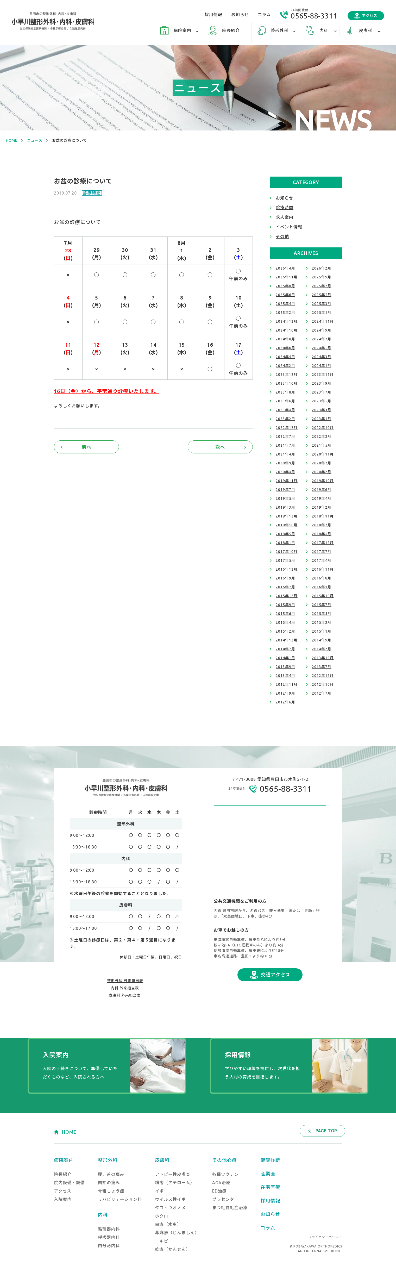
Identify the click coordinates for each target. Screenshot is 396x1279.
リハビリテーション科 (120, 1199)
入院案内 (63, 1199)
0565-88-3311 (314, 16)
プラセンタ (223, 1199)
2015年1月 (321, 631)
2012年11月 (287, 684)
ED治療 (219, 1191)
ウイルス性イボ (170, 1199)
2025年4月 (285, 304)
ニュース (34, 140)
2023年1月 (321, 419)
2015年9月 (285, 605)
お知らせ (240, 14)
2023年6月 (285, 401)
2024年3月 (321, 357)
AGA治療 (221, 1182)
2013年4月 (285, 675)
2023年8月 (285, 392)
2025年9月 (321, 277)
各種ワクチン (225, 1174)
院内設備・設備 (69, 1182)
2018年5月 (285, 534)
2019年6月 (321, 490)
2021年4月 (285, 454)
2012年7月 (321, 693)
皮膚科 (162, 1160)
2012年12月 (323, 675)
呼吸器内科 (109, 1237)
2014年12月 (287, 640)
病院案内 (64, 1160)
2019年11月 (287, 481)
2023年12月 (287, 374)
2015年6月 (285, 614)
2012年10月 (323, 684)
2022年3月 (321, 436)
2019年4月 (321, 498)
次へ (220, 447)
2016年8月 (321, 578)
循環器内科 (109, 1229)
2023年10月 (287, 383)
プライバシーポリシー (325, 1237)
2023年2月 (285, 419)
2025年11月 (287, 277)
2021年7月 (285, 445)
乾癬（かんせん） (172, 1249)
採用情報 (213, 14)
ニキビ (161, 1241)
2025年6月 (285, 295)
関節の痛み (109, 1182)
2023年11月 (323, 374)
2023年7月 (321, 392)
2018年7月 (321, 525)
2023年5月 (321, 401)
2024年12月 (287, 321)
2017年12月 (323, 543)
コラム (264, 14)
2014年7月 (285, 649)
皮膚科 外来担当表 (125, 995)
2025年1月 (321, 312)
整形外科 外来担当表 (125, 981)
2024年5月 (321, 348)
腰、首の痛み (111, 1174)
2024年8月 (285, 339)
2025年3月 (321, 304)
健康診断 (270, 1160)
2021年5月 (321, 445)
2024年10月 (287, 330)
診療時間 (92, 193)
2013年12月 (323, 658)
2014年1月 (285, 658)
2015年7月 (321, 605)
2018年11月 (323, 516)
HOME (11, 140)
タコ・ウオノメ (170, 1207)
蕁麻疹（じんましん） (177, 1232)
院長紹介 (231, 30)
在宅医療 (270, 1187)
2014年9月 (321, 640)
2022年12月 (287, 428)
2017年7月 (321, 552)
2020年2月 (321, 472)
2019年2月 (321, 507)
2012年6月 (285, 702)
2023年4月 (285, 410)
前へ (86, 447)
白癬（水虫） (168, 1224)
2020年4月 (285, 472)
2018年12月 (287, 516)
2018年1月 (285, 543)
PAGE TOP (326, 1130)
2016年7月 (285, 587)
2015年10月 (323, 596)
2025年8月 (285, 286)
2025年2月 (285, 312)
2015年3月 (321, 622)
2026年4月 (285, 268)
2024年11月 (323, 321)
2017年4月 (321, 560)
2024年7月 (321, 339)
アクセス (369, 16)
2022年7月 (285, 436)
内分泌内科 (109, 1245)
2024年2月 (285, 366)
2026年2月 (321, 268)
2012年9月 (285, 693)
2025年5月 (321, 295)
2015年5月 (321, 614)
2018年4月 (321, 534)
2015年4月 (285, 622)
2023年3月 (321, 410)
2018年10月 (287, 525)
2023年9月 (321, 383)
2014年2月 (321, 649)
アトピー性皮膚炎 (172, 1174)
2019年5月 (285, 498)
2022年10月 (323, 428)
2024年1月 (321, 366)
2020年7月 (321, 463)
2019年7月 (285, 490)
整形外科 (108, 1160)
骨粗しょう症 (111, 1191)
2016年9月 (285, 578)
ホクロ (161, 1216)
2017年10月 (287, 552)
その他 (282, 236)
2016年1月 (321, 587)
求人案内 (284, 217)
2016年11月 (323, 569)
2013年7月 (321, 667)
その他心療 (224, 1160)
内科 (103, 1214)
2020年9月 (285, 463)
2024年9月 (321, 330)
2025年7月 (321, 286)
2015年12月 (287, 596)
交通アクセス (275, 974)
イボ (159, 1191)
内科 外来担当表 (125, 988)
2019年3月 (285, 507)
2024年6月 (285, 348)
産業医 (268, 1173)
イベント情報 (289, 226)
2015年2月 (285, 631)
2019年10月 (323, 481)
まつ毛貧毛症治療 (230, 1207)
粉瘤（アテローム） (174, 1182)
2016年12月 (287, 569)
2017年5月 (285, 560)
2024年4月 (285, 357)
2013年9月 (285, 667)
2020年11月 (323, 454)
